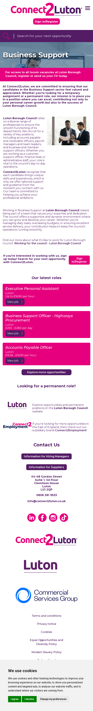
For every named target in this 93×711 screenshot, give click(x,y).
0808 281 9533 (46, 495)
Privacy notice (46, 623)
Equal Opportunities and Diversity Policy (46, 642)
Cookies (46, 632)
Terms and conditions (46, 615)
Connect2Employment (70, 430)
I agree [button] (14, 699)
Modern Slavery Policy (46, 652)
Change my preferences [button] (53, 699)
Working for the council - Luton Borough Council (47, 243)
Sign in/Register (46, 21)
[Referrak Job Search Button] (6, 36)
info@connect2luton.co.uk (46, 501)
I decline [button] (29, 699)
